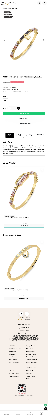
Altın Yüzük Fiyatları (31, 367)
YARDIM (11, 370)
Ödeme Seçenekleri (14, 362)
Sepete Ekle (24, 113)
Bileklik (9, 8)
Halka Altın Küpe (30, 357)
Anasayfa (5, 8)
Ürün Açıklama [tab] (10, 135)
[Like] (42, 169)
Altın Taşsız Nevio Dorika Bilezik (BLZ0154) (16, 217)
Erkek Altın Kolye (30, 348)
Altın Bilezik (15, 8)
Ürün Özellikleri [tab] (19, 135)
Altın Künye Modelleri (31, 362)
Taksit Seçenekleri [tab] (29, 135)
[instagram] (27, 314)
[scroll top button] (45, 408)
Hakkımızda (29, 373)
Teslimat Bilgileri (13, 354)
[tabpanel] (24, 147)
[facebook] (21, 314)
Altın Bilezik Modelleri (31, 359)
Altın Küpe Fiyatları (31, 354)
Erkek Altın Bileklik (30, 351)
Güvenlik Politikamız (13, 376)
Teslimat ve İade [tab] (40, 135)
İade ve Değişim (13, 359)
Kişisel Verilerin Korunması (15, 348)
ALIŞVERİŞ (12, 346)
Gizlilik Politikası (12, 351)
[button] (43, 40)
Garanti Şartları (13, 357)
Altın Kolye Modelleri (31, 365)
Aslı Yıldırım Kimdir (30, 376)
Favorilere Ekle (24, 118)
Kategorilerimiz (30, 346)
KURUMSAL (29, 370)
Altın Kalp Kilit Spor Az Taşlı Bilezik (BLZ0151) (17, 290)
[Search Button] (39, 3)
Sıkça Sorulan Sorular (14, 373)
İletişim (28, 379)
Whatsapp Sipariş (24, 123)
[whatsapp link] (45, 405)
